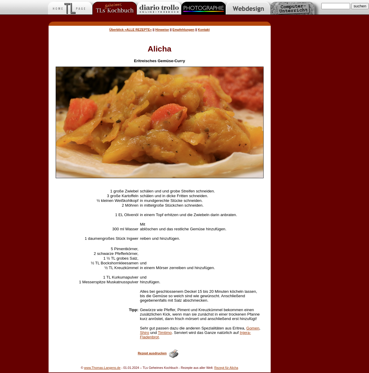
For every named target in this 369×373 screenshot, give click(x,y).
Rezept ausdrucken (152, 353)
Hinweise (162, 29)
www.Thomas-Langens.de (102, 367)
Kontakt (204, 29)
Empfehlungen (183, 29)
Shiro (144, 332)
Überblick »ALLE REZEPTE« (130, 29)
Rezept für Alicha (226, 367)
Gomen (252, 328)
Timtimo (165, 332)
